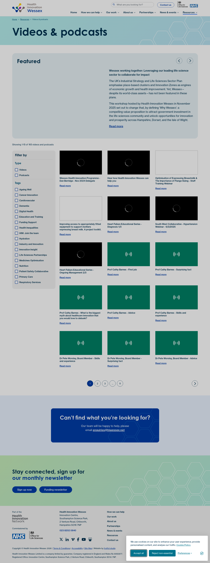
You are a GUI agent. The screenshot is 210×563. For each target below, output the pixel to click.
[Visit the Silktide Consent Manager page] (201, 553)
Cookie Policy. (183, 545)
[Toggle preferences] (185, 553)
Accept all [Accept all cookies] (139, 553)
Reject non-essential (162, 553)
